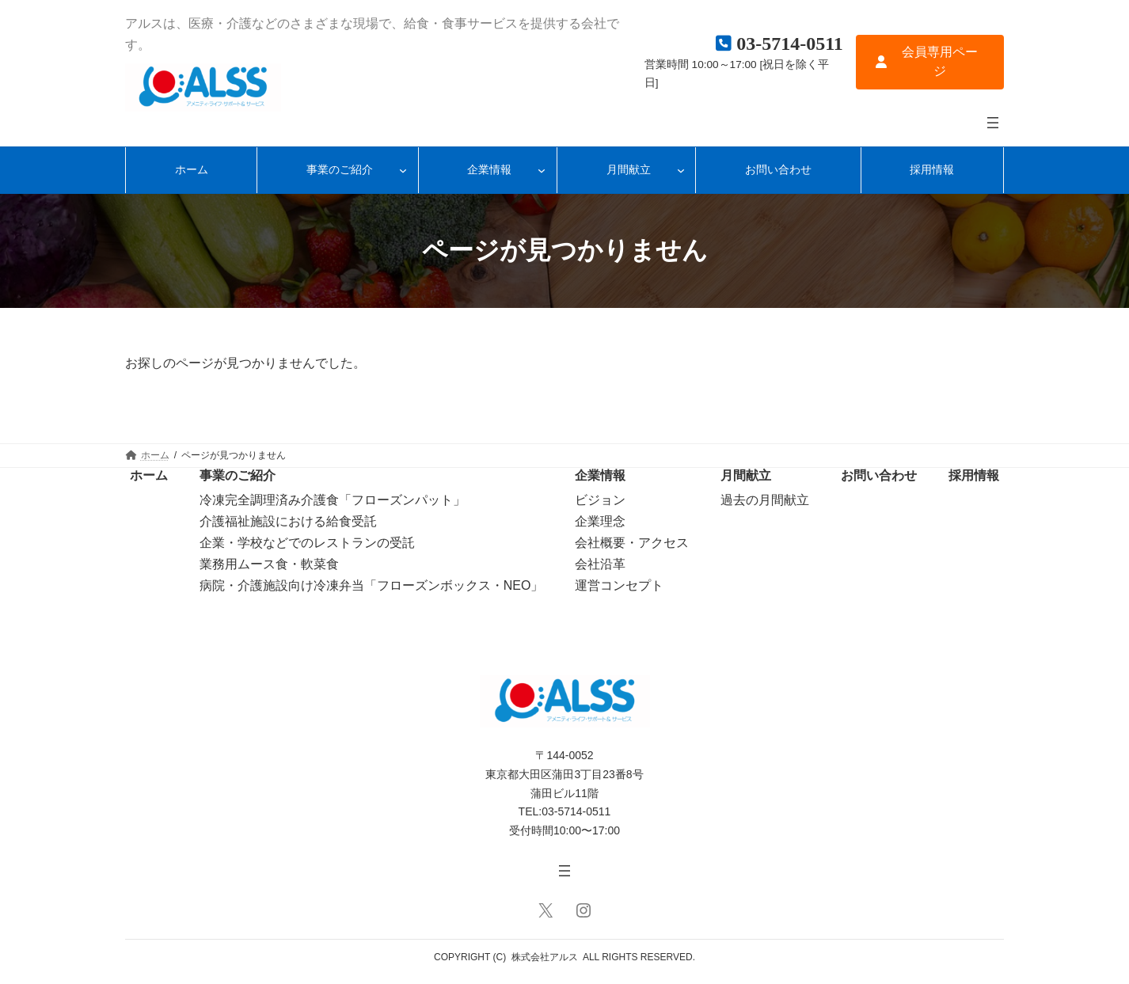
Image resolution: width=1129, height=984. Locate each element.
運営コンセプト (619, 585)
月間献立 (745, 475)
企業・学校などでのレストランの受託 (307, 542)
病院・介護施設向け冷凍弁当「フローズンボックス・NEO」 (372, 585)
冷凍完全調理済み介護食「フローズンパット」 (333, 500)
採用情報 (973, 475)
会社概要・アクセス (632, 542)
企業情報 (600, 475)
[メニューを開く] (993, 123)
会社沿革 (600, 564)
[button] (930, 62)
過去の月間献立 (764, 500)
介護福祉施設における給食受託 (288, 521)
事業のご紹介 (238, 475)
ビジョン (600, 500)
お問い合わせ (879, 475)
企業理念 (600, 521)
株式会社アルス (544, 957)
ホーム (149, 475)
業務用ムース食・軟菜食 (269, 564)
